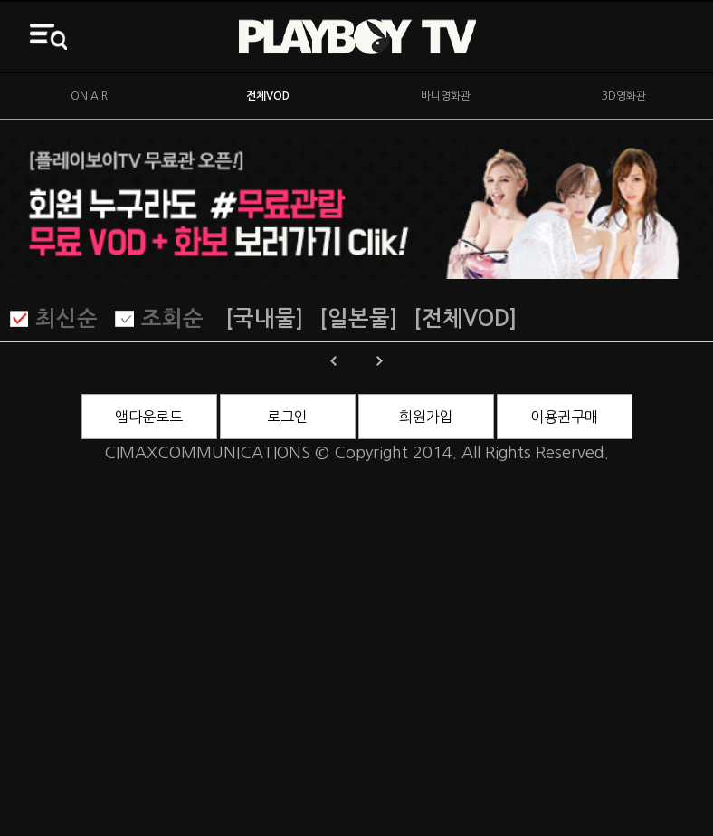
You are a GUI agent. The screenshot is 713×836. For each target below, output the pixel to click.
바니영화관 (446, 96)
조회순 (172, 318)
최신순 (66, 318)
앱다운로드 (149, 416)
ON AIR (89, 96)
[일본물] (358, 319)
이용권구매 (564, 416)
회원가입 (426, 416)
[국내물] (264, 319)
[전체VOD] (465, 319)
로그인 (287, 416)
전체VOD (268, 96)
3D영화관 (624, 96)
